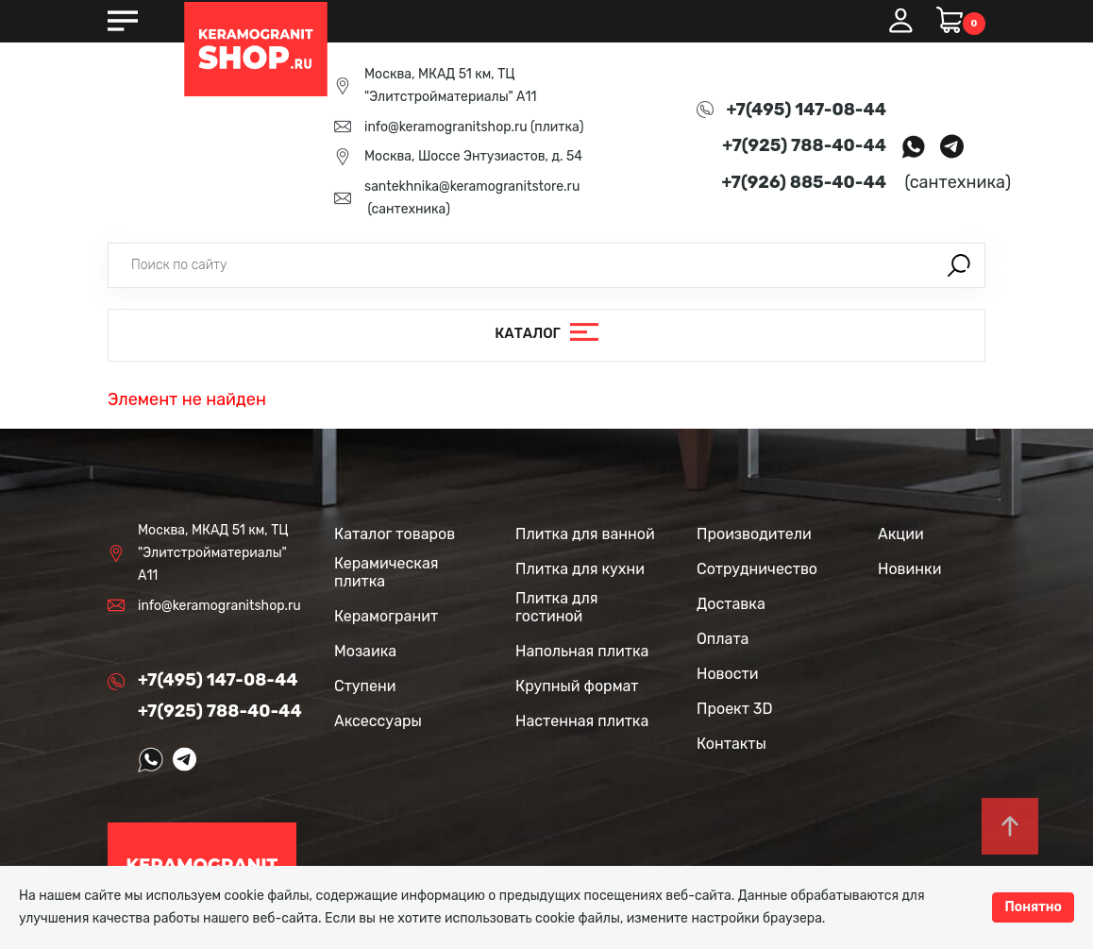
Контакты (731, 744)
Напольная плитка (581, 651)
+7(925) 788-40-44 (804, 145)
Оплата (722, 639)
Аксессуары (378, 721)
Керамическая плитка (386, 572)
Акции (901, 534)
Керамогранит (386, 616)
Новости (728, 674)
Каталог (528, 334)
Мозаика (365, 651)
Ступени (365, 686)
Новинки (909, 569)
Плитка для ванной (585, 534)
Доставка (731, 604)
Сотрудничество (757, 569)
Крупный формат (577, 686)
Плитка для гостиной (556, 607)
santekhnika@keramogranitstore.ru (472, 186)
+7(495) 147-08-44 (806, 109)
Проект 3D (734, 709)
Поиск (959, 265)
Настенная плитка (581, 721)
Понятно (1033, 907)
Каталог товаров (394, 534)
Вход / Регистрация (900, 21)
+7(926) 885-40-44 (804, 182)
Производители (754, 534)
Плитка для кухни (580, 569)
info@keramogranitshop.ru (446, 127)
